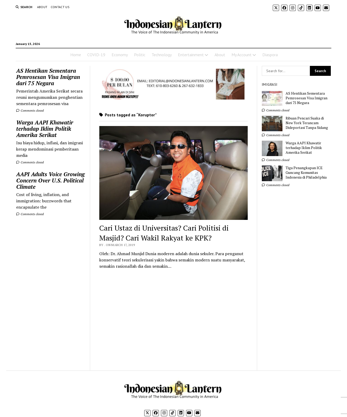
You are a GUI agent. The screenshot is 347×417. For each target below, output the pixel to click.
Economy (120, 54)
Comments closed (30, 110)
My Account (242, 54)
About (42, 7)
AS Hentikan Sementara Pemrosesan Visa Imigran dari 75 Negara (48, 76)
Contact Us (60, 7)
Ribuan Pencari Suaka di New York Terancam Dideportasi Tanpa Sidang (307, 123)
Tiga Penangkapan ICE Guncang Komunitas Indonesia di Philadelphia (306, 172)
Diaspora (270, 54)
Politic (139, 54)
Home (75, 54)
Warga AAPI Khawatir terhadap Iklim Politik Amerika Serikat (44, 128)
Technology (162, 54)
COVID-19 (96, 54)
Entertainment (191, 54)
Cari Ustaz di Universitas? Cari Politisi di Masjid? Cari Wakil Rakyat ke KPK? (164, 233)
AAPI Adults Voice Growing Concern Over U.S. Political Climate (50, 180)
